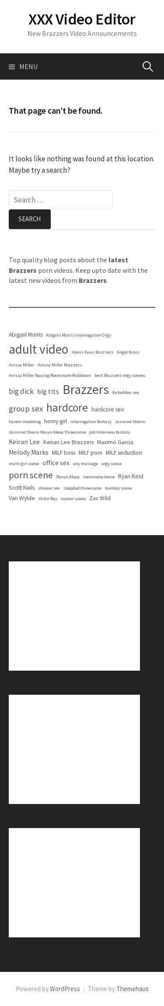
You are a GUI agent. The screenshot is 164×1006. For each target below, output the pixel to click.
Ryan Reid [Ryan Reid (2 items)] (130, 476)
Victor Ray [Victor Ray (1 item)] (47, 498)
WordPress (65, 989)
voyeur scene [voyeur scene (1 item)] (73, 498)
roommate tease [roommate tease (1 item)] (99, 477)
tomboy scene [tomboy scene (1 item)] (118, 488)
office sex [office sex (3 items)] (56, 463)
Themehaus (132, 989)
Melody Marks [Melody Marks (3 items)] (29, 452)
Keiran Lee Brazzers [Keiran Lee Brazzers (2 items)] (68, 442)
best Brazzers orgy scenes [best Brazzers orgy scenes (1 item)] (119, 375)
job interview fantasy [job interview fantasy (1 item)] (109, 432)
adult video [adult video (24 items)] (38, 349)
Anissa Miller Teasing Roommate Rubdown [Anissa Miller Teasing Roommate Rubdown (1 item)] (50, 375)
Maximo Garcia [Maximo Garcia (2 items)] (115, 442)
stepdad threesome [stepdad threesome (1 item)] (82, 488)
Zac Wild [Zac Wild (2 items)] (100, 498)
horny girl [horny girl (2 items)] (55, 421)
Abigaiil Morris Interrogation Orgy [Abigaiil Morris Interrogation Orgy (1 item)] (78, 335)
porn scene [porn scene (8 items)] (31, 475)
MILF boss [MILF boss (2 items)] (63, 452)
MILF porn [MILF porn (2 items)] (90, 452)
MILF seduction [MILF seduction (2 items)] (124, 452)
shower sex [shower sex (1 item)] (49, 488)
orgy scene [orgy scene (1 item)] (111, 463)
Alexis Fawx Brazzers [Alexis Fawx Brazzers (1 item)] (92, 352)
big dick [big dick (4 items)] (21, 391)
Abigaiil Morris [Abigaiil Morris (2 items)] (25, 334)
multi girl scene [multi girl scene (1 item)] (24, 463)
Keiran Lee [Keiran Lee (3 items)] (24, 442)
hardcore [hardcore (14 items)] (67, 407)
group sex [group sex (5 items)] (26, 409)
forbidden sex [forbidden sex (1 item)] (125, 392)
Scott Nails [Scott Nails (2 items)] (22, 487)
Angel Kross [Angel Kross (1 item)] (128, 352)
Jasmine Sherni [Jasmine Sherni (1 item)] (130, 422)
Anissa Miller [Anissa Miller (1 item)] (21, 365)
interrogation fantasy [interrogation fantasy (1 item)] (91, 422)
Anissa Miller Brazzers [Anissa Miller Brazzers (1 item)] (60, 365)
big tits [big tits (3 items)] (48, 391)
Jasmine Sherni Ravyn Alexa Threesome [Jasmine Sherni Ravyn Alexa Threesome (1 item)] (47, 432)
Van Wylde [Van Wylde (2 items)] (22, 498)
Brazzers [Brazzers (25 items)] (86, 389)
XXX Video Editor (82, 19)
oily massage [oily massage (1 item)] (85, 463)
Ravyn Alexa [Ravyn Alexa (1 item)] (68, 477)
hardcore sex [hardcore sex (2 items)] (107, 409)
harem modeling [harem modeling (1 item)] (25, 422)
